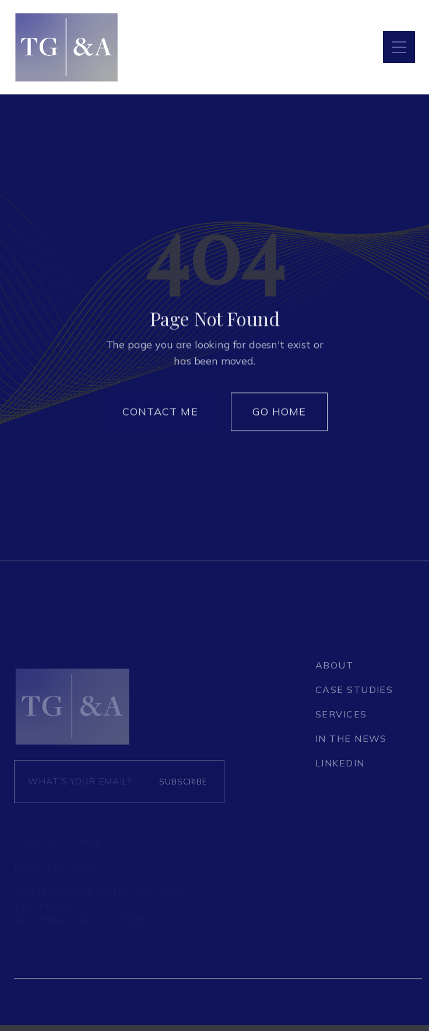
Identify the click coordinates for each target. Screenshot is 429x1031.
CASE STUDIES (354, 695)
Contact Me (160, 416)
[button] (399, 47)
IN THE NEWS (351, 744)
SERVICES (341, 720)
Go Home (279, 416)
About (334, 671)
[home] (66, 47)
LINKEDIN (340, 769)
